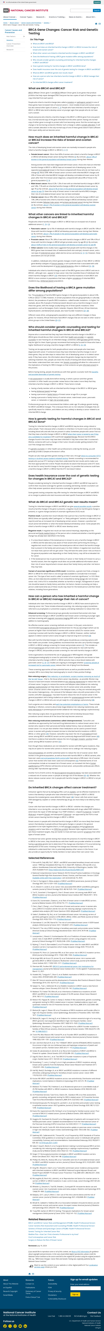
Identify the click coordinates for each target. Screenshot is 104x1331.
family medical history (47, 533)
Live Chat (51, 1316)
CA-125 (79, 628)
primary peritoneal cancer (73, 202)
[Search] (97, 10)
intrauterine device (73, 773)
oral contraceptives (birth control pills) (54, 758)
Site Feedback (95, 1316)
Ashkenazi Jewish (47, 281)
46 (72, 797)
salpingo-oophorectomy (37, 687)
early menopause (35, 709)
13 (83, 253)
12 (48, 224)
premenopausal (78, 697)
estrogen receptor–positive (81, 739)
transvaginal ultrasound (49, 628)
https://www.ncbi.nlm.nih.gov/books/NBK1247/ (66, 870)
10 (46, 224)
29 (56, 320)
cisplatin (72, 792)
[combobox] (81, 10)
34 (89, 636)
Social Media (8, 1295)
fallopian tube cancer (51, 202)
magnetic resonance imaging (58, 618)
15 (86, 253)
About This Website (10, 1284)
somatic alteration (88, 125)
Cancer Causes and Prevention (13, 31)
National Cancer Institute (92, 1325)
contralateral (44, 170)
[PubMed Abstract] (65, 883)
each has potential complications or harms (72, 704)
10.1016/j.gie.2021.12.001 (48, 1143)
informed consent (89, 365)
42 (77, 761)
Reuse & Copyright (10, 1291)
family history (52, 394)
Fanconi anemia (57, 263)
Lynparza (87, 812)
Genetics (9, 40)
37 (48, 663)
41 (60, 742)
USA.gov (98, 1328)
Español (97, 2)
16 (90, 266)
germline (84, 340)
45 (88, 775)
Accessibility (52, 1284)
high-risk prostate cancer (59, 400)
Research (9, 50)
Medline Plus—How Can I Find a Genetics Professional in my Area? (53, 1234)
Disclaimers (52, 1295)
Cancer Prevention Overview (13, 45)
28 (87, 311)
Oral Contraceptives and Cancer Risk (42, 1237)
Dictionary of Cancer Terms (33, 1292)
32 (82, 345)
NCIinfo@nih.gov (80, 1316)
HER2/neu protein (61, 829)
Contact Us (30, 1284)
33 (84, 345)
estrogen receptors (72, 826)
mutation (70, 102)
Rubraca (32, 814)
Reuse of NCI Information (80, 1251)
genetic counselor (38, 449)
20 (85, 311)
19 (56, 276)
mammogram (39, 648)
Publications (30, 1287)
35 (45, 663)
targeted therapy (70, 437)
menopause (46, 695)
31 (59, 320)
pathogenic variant (84, 102)
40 (98, 736)
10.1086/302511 (41, 1031)
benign (82, 579)
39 (47, 734)
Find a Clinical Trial (33, 1297)
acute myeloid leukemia (65, 266)
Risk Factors (10, 36)
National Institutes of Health (91, 1323)
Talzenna (67, 814)
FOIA (50, 1287)
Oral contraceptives (35, 753)
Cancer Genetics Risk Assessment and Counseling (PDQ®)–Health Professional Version (61, 1226)
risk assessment (36, 379)
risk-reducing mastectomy (75, 682)
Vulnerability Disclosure (57, 1299)
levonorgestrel (60, 773)
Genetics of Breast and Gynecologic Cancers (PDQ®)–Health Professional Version (59, 1229)
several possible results (83, 506)
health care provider (76, 337)
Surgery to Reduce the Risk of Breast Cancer (45, 1240)
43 (85, 775)
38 (93, 700)
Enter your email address (79, 1284)
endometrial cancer (48, 253)
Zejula (47, 814)
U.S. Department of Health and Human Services (85, 1321)
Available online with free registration (46, 878)
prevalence (77, 278)
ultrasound (66, 655)
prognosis (88, 832)
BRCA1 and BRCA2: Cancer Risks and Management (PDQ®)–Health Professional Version (61, 1223)
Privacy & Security (54, 1291)
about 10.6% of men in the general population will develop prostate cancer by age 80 (63, 245)
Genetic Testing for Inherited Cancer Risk (44, 1231)
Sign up (75, 1294)
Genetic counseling (71, 362)
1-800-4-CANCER (64, 1316)
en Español (7, 1287)
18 (93, 266)
